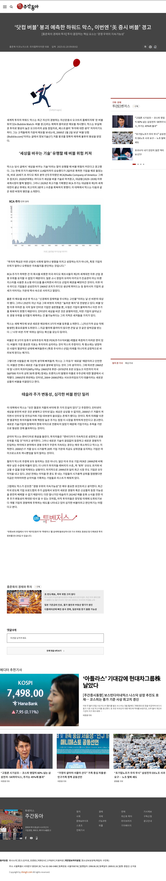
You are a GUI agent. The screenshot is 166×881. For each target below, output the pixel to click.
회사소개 (13, 860)
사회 (78, 816)
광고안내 (148, 821)
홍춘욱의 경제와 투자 (19, 587)
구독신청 (148, 816)
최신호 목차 (126, 816)
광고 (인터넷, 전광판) (27, 860)
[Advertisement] (44, 560)
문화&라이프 (82, 821)
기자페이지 (126, 825)
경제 (101, 811)
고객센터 (51, 860)
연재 (123, 811)
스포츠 (79, 825)
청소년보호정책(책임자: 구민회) (95, 860)
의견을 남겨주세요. (18, 638)
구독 (38, 587)
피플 (101, 825)
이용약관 (60, 860)
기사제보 (148, 811)
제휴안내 (42, 860)
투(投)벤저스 (121, 106)
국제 (101, 816)
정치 (78, 811)
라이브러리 (126, 821)
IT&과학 (102, 821)
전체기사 (80, 830)
